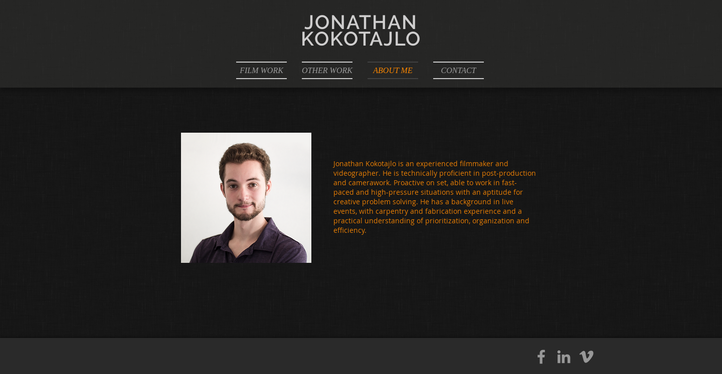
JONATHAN (361, 22)
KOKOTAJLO (361, 38)
